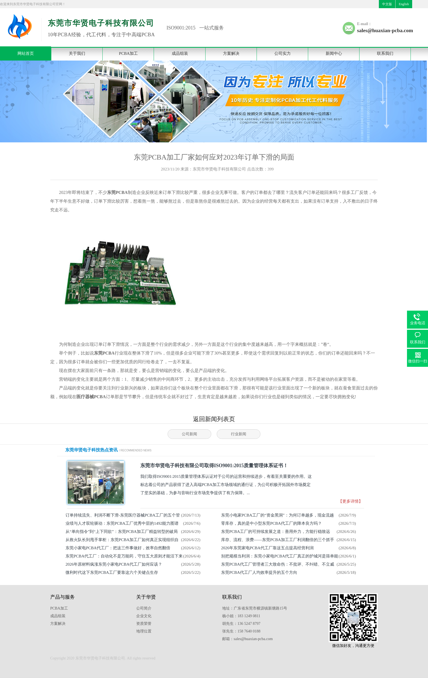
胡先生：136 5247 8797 (241, 624)
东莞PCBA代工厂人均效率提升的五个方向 (259, 572)
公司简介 (143, 608)
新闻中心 (334, 53)
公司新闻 (189, 434)
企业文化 (143, 616)
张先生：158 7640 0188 (241, 631)
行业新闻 (238, 434)
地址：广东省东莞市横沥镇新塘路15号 (254, 608)
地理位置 (143, 631)
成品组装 (180, 53)
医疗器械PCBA (91, 396)
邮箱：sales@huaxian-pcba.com (247, 639)
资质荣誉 (143, 624)
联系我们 (385, 53)
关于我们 (77, 53)
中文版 (387, 4)
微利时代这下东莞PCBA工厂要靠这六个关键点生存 (112, 572)
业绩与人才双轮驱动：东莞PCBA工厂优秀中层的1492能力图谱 (122, 523)
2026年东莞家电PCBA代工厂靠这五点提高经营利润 (267, 548)
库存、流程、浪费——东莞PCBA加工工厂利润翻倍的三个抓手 (277, 540)
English (404, 4)
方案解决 (231, 53)
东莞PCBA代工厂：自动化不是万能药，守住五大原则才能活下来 (124, 556)
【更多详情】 (350, 501)
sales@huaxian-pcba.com (385, 30)
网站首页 (25, 53)
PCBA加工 (128, 53)
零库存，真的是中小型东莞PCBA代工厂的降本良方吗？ (271, 523)
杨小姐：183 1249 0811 (241, 616)
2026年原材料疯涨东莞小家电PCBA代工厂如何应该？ (114, 564)
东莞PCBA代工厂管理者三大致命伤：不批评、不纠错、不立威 (277, 564)
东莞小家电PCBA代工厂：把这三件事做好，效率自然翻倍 (118, 548)
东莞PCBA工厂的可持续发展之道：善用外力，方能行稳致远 (275, 531)
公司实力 (282, 53)
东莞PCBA (117, 192)
